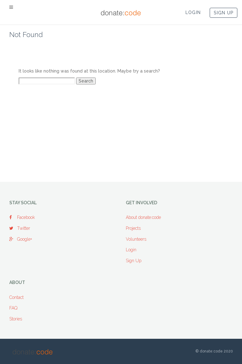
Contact (16, 297)
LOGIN (193, 12)
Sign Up (133, 260)
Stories (15, 318)
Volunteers (136, 239)
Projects (133, 228)
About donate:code (143, 217)
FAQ (13, 307)
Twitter (19, 228)
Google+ (20, 239)
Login (131, 249)
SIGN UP (223, 12)
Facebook (22, 217)
